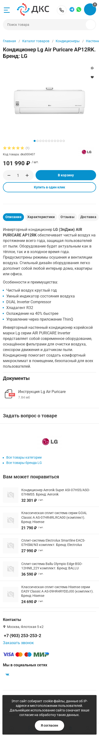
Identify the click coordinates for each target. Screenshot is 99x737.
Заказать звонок (18, 643)
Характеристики (41, 217)
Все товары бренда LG (24, 463)
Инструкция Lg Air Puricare (42, 391)
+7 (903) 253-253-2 (62, 10)
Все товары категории (24, 457)
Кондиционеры (68, 41)
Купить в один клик (49, 187)
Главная (9, 41)
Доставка (88, 217)
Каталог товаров (35, 41)
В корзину (66, 175)
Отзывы (67, 217)
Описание (13, 217)
